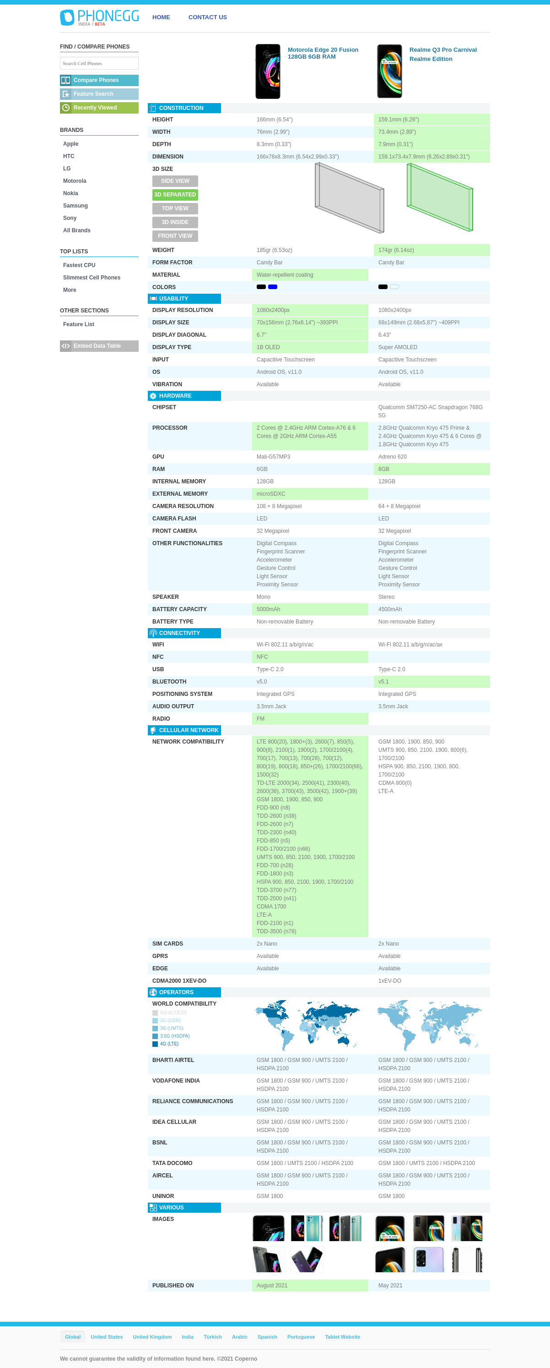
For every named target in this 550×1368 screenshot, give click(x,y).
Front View (175, 236)
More (69, 290)
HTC (69, 156)
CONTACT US (208, 17)
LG (67, 168)
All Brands (77, 230)
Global (73, 1337)
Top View (175, 208)
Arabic (240, 1337)
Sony (69, 218)
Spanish (267, 1337)
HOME (161, 17)
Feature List (78, 324)
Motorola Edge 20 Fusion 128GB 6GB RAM (323, 53)
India (188, 1337)
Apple (70, 144)
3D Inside (175, 222)
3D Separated (175, 195)
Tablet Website (342, 1337)
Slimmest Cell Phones (91, 277)
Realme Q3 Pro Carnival (443, 49)
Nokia (70, 193)
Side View (175, 181)
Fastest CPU (79, 265)
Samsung (75, 205)
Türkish (213, 1337)
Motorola (74, 181)
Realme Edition (431, 58)
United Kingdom (152, 1337)
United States (107, 1337)
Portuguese (301, 1337)
